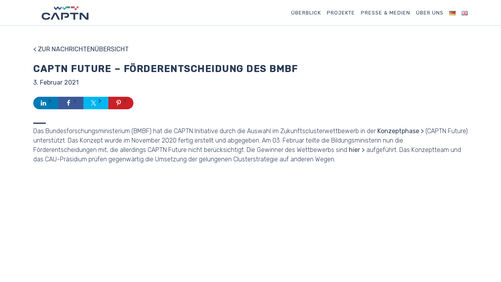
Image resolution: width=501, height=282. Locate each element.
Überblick (306, 13)
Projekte (341, 13)
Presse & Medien (385, 13)
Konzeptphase (398, 131)
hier (354, 150)
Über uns (429, 13)
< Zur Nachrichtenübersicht (81, 49)
